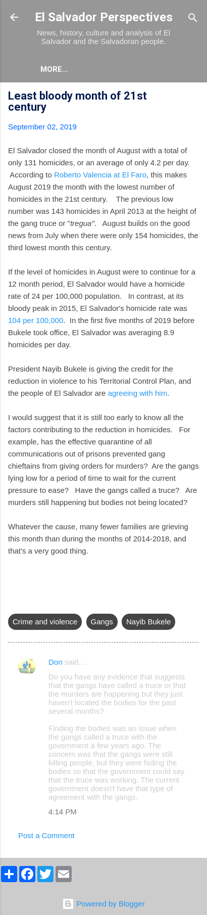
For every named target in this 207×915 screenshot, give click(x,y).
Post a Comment (46, 835)
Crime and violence (45, 621)
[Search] (193, 18)
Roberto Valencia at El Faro (100, 174)
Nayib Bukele (148, 621)
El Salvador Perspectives (104, 17)
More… (54, 69)
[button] (193, 97)
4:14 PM (62, 811)
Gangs (102, 621)
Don (55, 662)
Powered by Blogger (103, 903)
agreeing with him (138, 393)
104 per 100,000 (35, 320)
